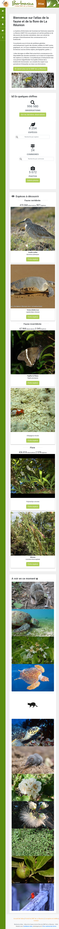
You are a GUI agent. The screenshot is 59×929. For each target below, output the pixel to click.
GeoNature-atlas (27, 926)
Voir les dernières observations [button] (33, 115)
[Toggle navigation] (5, 4)
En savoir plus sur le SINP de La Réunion (30, 69)
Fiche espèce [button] (33, 259)
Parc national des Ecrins (49, 926)
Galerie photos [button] (32, 180)
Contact (36, 920)
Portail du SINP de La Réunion (34, 918)
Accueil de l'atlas (18, 918)
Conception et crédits (51, 918)
